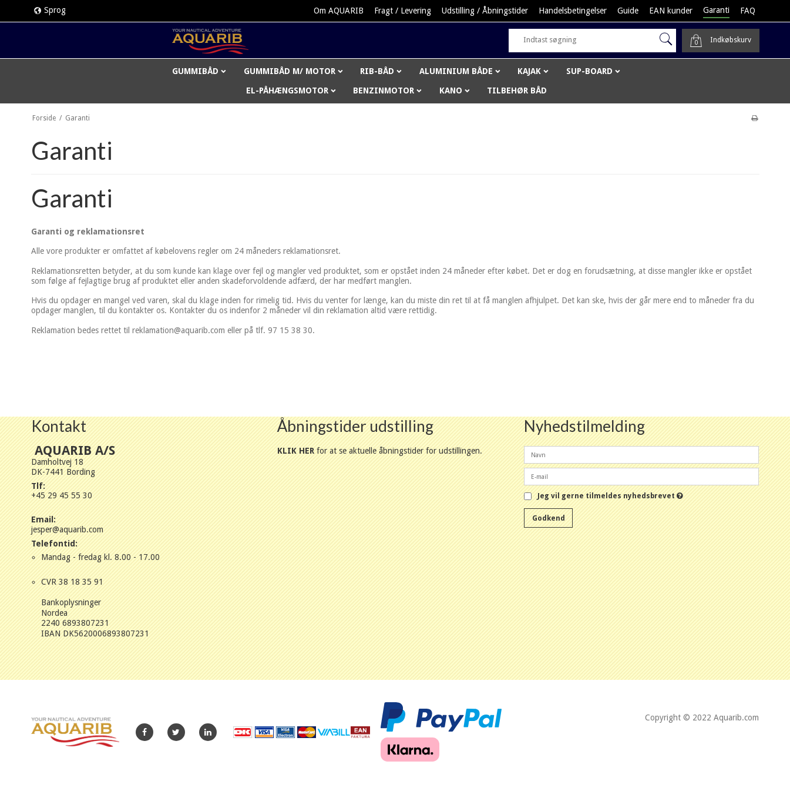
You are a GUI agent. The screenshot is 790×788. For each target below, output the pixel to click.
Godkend (548, 518)
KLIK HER (295, 450)
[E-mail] (641, 476)
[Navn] (641, 454)
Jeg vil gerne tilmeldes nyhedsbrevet (610, 496)
